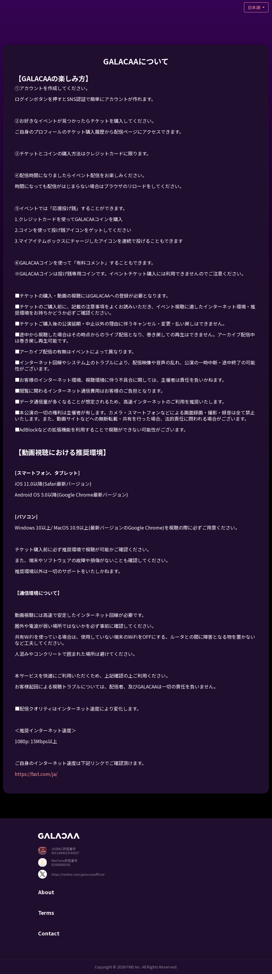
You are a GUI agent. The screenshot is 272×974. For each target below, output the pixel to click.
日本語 (254, 7)
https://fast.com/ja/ (36, 773)
